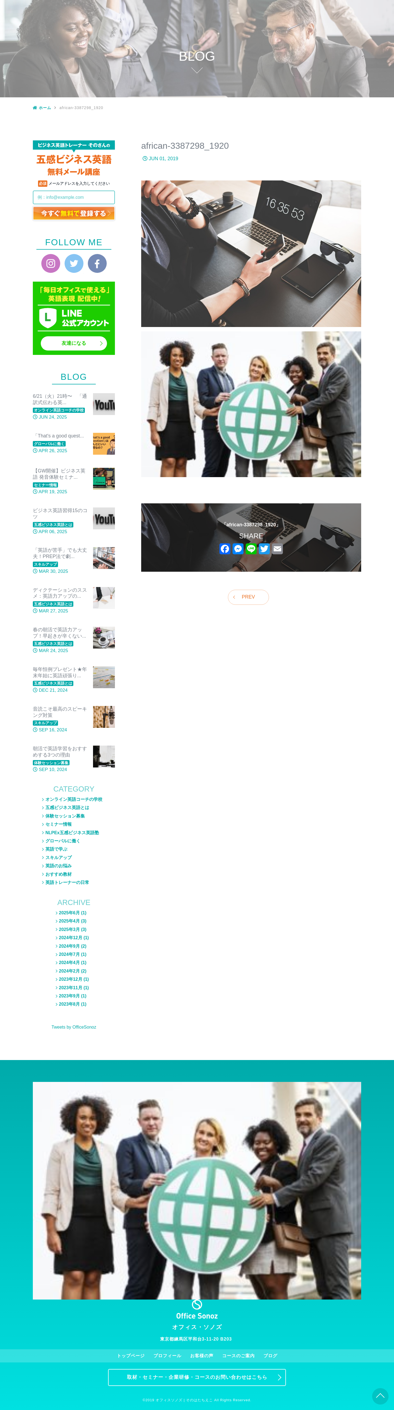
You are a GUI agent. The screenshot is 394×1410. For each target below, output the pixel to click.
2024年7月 (69, 954)
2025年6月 (69, 912)
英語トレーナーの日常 (335, 95)
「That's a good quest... (58, 436)
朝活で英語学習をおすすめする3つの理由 (60, 752)
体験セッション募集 (335, 35)
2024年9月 (69, 946)
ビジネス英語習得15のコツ (60, 513)
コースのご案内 (302, 7)
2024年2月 (69, 971)
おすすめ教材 (334, 83)
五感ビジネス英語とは (335, 26)
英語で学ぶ (56, 849)
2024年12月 (70, 937)
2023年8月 (69, 1004)
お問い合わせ (368, 7)
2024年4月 (69, 962)
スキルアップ (334, 75)
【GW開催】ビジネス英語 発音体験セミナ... (59, 474)
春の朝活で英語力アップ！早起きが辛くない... (59, 633)
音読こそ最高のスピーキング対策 (60, 712)
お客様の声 (269, 7)
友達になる (74, 343)
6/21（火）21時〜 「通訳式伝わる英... (60, 399)
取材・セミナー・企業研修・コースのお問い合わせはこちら (197, 1377)
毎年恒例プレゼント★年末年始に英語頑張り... (60, 672)
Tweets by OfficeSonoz (73, 1027)
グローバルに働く (335, 67)
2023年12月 (70, 979)
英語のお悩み (334, 59)
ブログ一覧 (334, 18)
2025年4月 (69, 921)
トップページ (204, 7)
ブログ (335, 7)
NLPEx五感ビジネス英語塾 (335, 51)
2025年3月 (69, 929)
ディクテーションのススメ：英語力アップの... (60, 593)
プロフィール (237, 7)
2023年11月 (70, 987)
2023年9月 (69, 996)
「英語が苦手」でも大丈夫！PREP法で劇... (60, 553)
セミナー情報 (334, 42)
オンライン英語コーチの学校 (73, 799)
